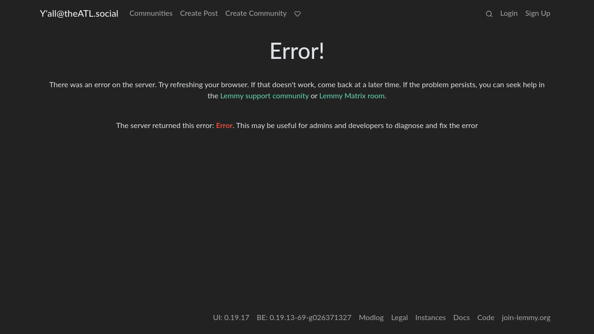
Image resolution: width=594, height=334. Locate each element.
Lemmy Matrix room (352, 95)
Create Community (256, 12)
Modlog (371, 317)
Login (509, 12)
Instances (430, 317)
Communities (151, 12)
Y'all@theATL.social (79, 13)
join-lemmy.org (526, 317)
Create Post (199, 12)
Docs (461, 317)
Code (486, 317)
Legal (399, 317)
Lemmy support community (264, 95)
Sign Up (537, 12)
